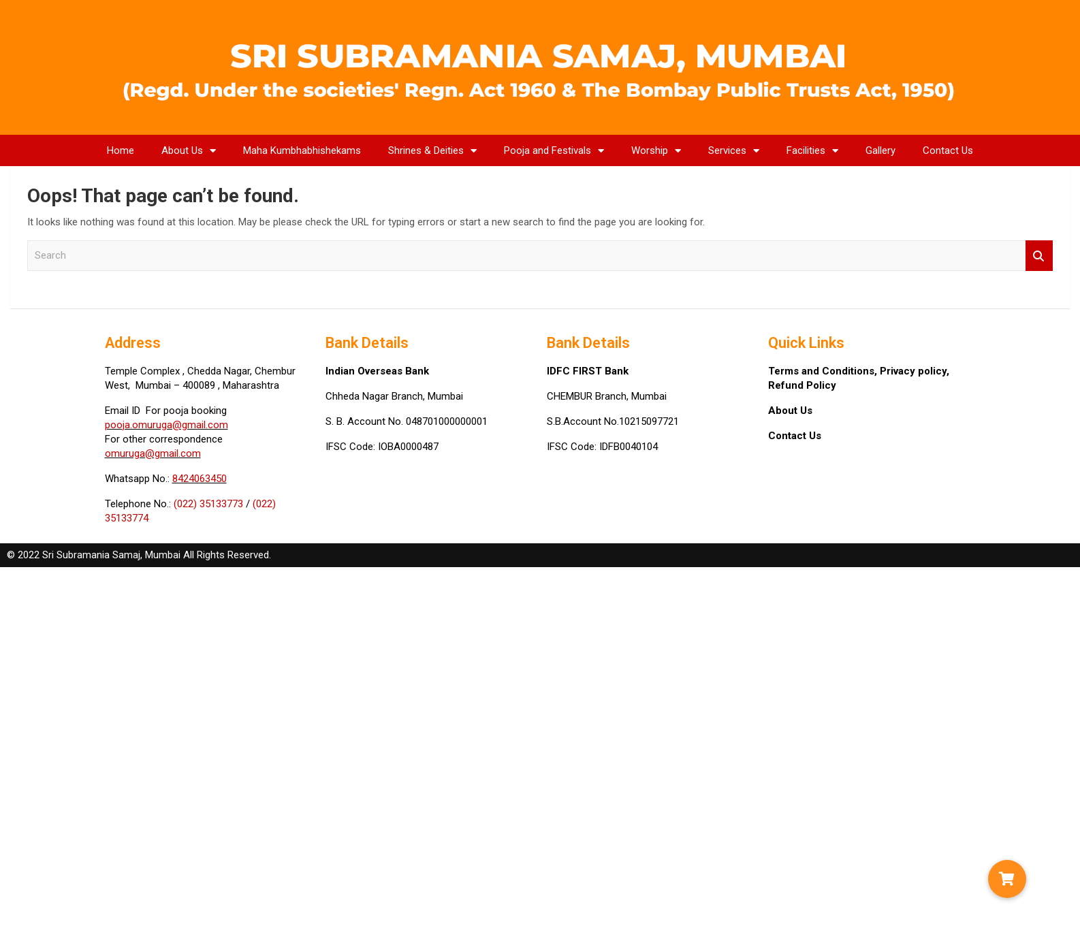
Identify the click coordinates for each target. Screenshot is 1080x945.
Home (120, 150)
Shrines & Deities (432, 151)
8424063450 (199, 478)
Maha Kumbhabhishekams (302, 150)
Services (733, 151)
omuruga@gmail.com (153, 453)
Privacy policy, (914, 371)
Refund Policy (802, 385)
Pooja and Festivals (554, 151)
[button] (1007, 879)
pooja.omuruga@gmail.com (166, 425)
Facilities (812, 151)
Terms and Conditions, (824, 371)
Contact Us (948, 150)
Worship (656, 151)
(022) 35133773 (208, 504)
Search (1039, 255)
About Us (188, 151)
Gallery (880, 150)
